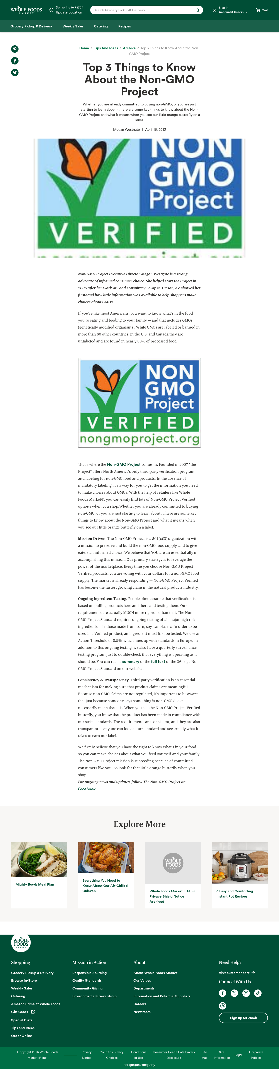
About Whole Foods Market (155, 972)
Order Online (21, 1035)
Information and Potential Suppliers (161, 996)
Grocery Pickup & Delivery (32, 972)
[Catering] (101, 26)
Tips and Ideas (22, 1027)
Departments (144, 988)
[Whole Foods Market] (26, 10)
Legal (238, 1055)
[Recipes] (124, 26)
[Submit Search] (198, 10)
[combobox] (141, 10)
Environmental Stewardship (94, 996)
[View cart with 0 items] (262, 10)
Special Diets (21, 1020)
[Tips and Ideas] (106, 48)
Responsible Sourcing (89, 972)
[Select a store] (66, 10)
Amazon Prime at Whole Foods (35, 1003)
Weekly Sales (21, 988)
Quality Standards (87, 980)
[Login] (230, 10)
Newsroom (142, 1011)
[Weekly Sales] (73, 26)
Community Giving (87, 988)
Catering (18, 996)
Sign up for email (243, 1017)
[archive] (129, 48)
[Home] (84, 48)
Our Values (142, 980)
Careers (139, 1003)
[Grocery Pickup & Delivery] (31, 26)
